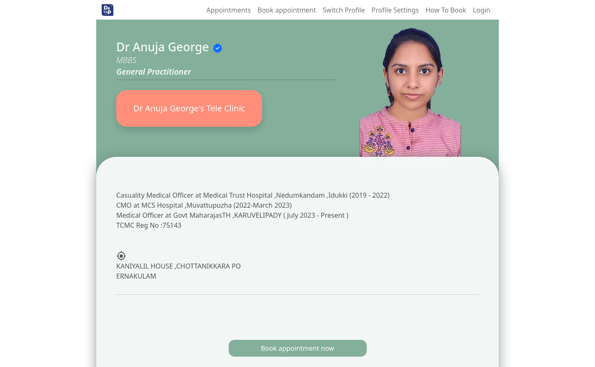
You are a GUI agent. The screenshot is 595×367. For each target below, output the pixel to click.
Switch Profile (343, 10)
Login (481, 10)
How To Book (445, 10)
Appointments (228, 10)
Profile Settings (395, 10)
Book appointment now (297, 348)
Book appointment (287, 10)
